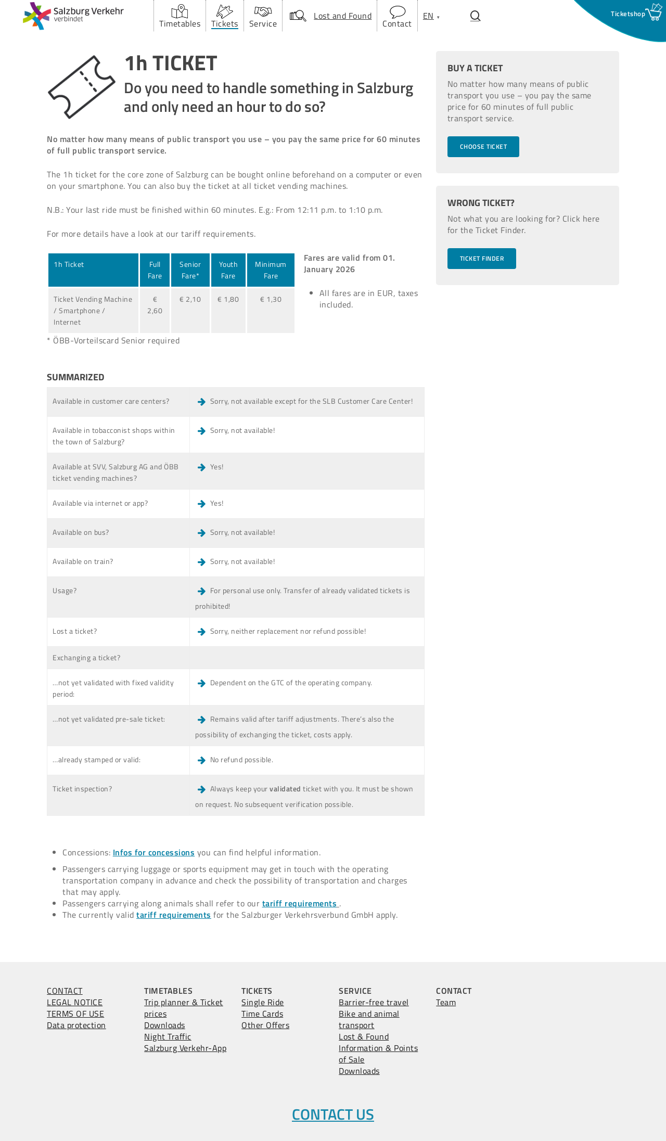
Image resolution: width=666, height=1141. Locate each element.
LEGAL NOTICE (75, 1002)
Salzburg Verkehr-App (185, 1048)
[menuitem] (428, 15)
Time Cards (262, 1013)
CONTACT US (333, 1113)
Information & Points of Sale (378, 1054)
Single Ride (262, 1002)
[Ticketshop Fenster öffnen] (628, 13)
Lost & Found (364, 1036)
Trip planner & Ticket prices (183, 1008)
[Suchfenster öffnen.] (475, 15)
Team (446, 1002)
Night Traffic (167, 1036)
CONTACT (65, 990)
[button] (483, 146)
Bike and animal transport (369, 1019)
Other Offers (265, 1025)
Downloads (164, 1025)
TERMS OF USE (75, 1013)
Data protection (76, 1025)
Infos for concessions (154, 852)
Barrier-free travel (374, 1002)
